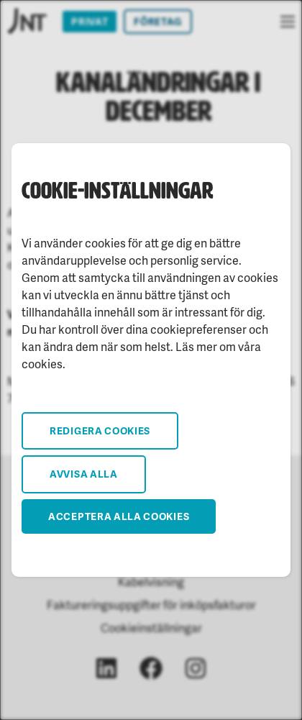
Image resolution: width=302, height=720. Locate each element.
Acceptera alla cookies (118, 516)
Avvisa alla (84, 473)
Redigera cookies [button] (100, 430)
